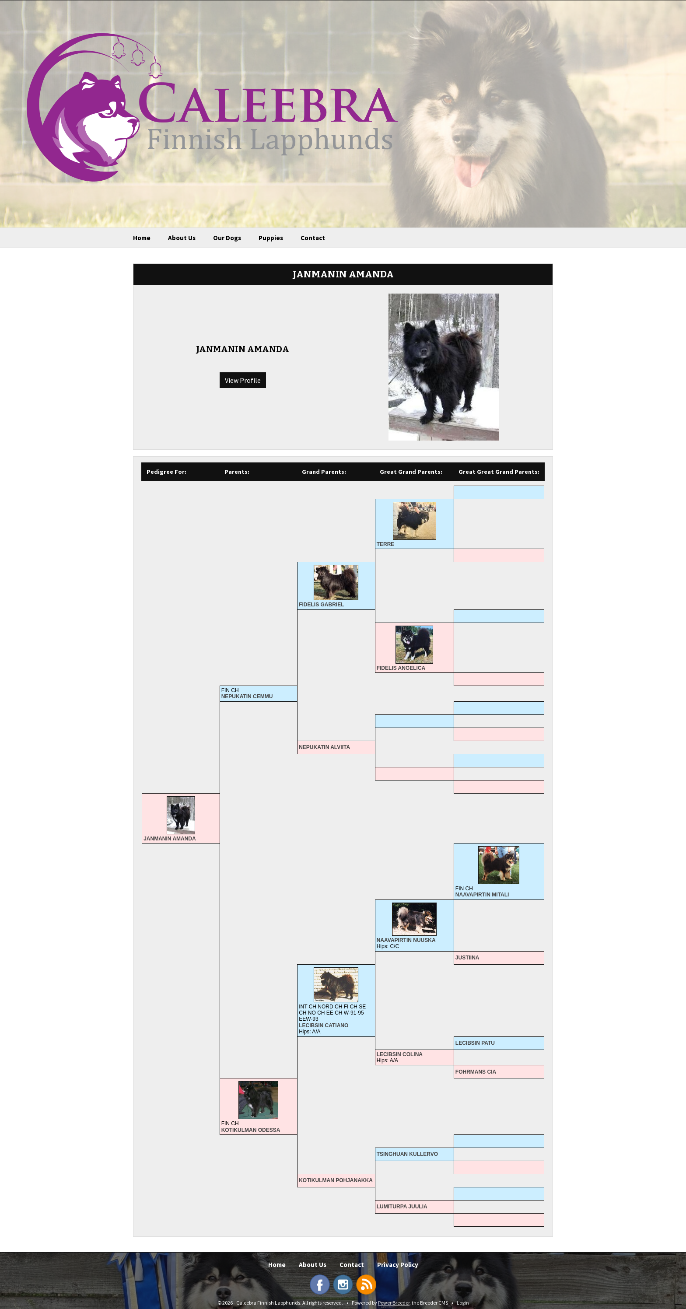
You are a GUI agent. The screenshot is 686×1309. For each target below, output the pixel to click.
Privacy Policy (397, 1264)
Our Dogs (227, 238)
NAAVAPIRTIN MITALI (482, 895)
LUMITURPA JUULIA (402, 1207)
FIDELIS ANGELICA (401, 668)
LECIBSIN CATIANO (323, 1025)
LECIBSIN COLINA (400, 1054)
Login (463, 1302)
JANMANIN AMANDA (170, 839)
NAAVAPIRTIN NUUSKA (406, 940)
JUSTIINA (467, 958)
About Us (182, 238)
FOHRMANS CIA (475, 1072)
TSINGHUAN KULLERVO (407, 1154)
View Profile (243, 380)
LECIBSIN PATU (475, 1043)
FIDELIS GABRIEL (321, 605)
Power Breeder (394, 1302)
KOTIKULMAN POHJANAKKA (336, 1180)
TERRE (386, 544)
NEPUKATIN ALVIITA (324, 747)
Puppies (271, 238)
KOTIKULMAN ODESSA (250, 1130)
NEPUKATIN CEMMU (247, 696)
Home (141, 238)
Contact (313, 238)
